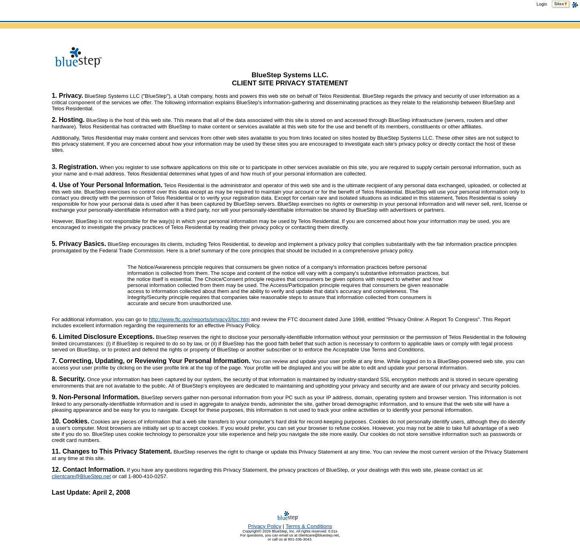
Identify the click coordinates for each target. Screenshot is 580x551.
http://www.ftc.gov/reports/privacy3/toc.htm (199, 319)
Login (542, 4)
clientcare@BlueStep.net (81, 476)
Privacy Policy (264, 526)
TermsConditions (309, 526)
